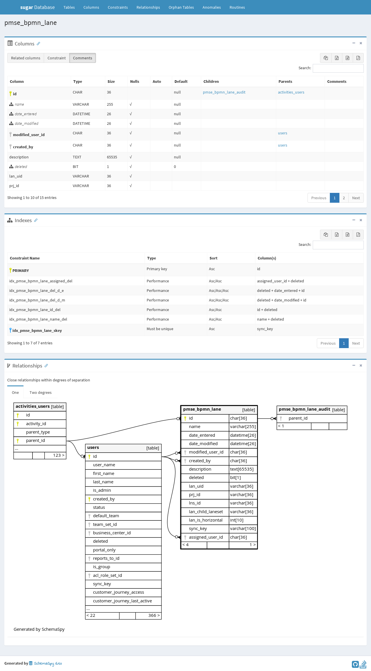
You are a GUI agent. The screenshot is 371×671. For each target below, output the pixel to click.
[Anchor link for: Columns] (37, 43)
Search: (331, 68)
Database (37, 7)
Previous (318, 197)
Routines (237, 7)
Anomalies (212, 7)
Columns (91, 7)
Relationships (148, 7)
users (282, 133)
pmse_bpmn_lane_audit (224, 92)
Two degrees (41, 392)
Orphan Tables (181, 7)
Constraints (118, 7)
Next (356, 197)
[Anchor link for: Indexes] (34, 219)
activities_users (291, 92)
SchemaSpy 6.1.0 (45, 664)
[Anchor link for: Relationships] (45, 365)
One (15, 392)
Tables (71, 7)
